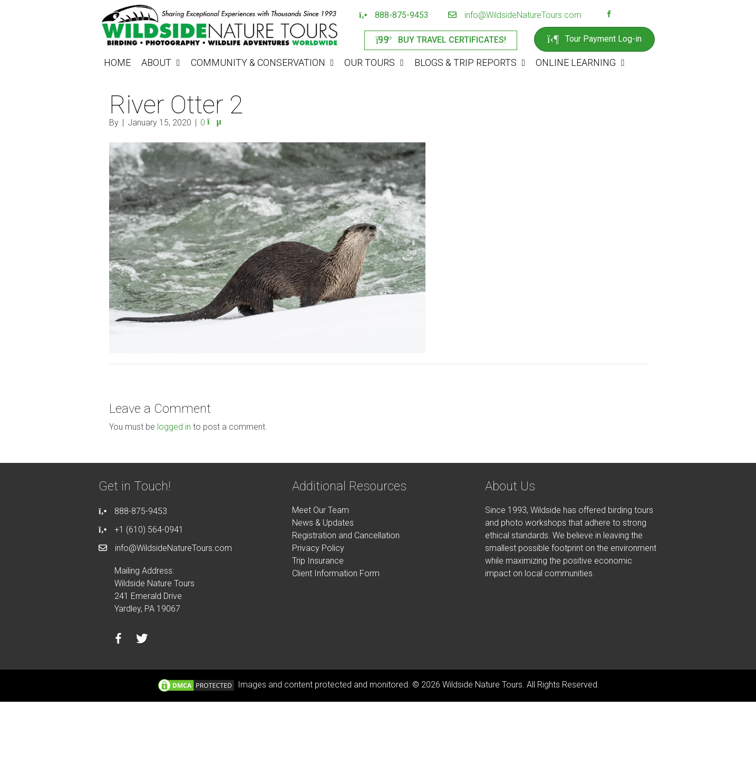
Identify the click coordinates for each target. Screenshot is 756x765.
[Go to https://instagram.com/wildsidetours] (622, 15)
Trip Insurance (318, 561)
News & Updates (323, 523)
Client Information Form (336, 573)
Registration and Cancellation (346, 535)
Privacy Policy (318, 548)
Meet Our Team (320, 510)
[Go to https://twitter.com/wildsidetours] (142, 640)
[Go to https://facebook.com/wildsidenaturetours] (609, 15)
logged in (174, 427)
